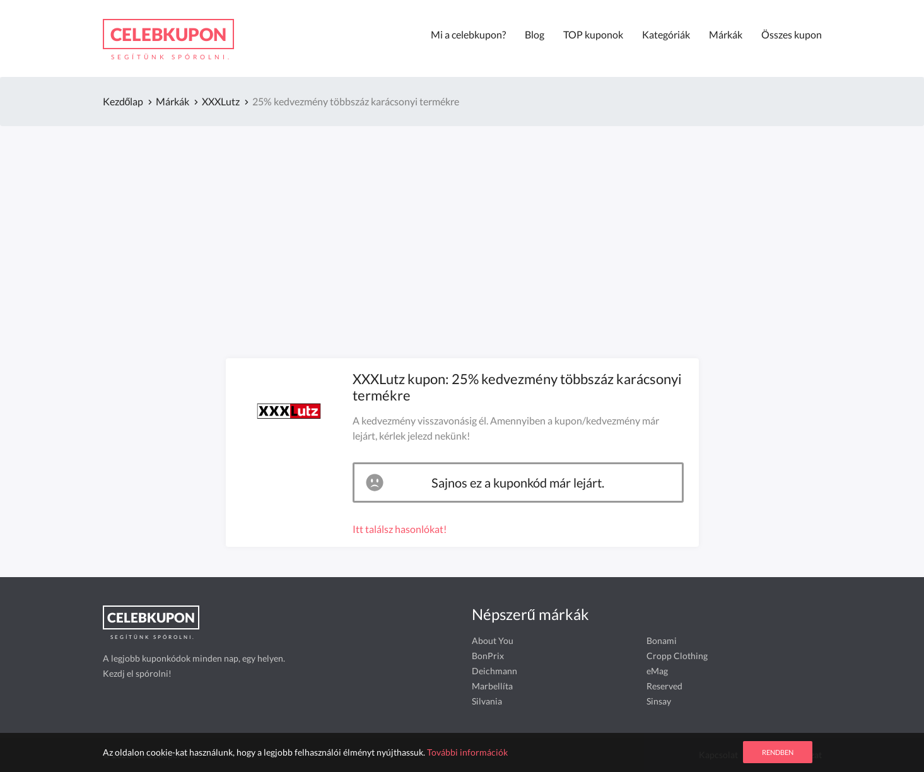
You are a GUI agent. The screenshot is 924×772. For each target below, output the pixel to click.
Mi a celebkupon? (468, 34)
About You (492, 640)
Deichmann (494, 670)
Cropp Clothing (677, 655)
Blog (534, 34)
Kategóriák (666, 34)
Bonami (661, 640)
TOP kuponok (593, 34)
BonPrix (488, 655)
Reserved (664, 686)
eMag (657, 670)
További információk (467, 752)
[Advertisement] (462, 224)
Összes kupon (791, 34)
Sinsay (658, 701)
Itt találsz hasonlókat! (400, 529)
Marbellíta (492, 686)
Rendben (777, 752)
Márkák (725, 34)
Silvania (487, 701)
